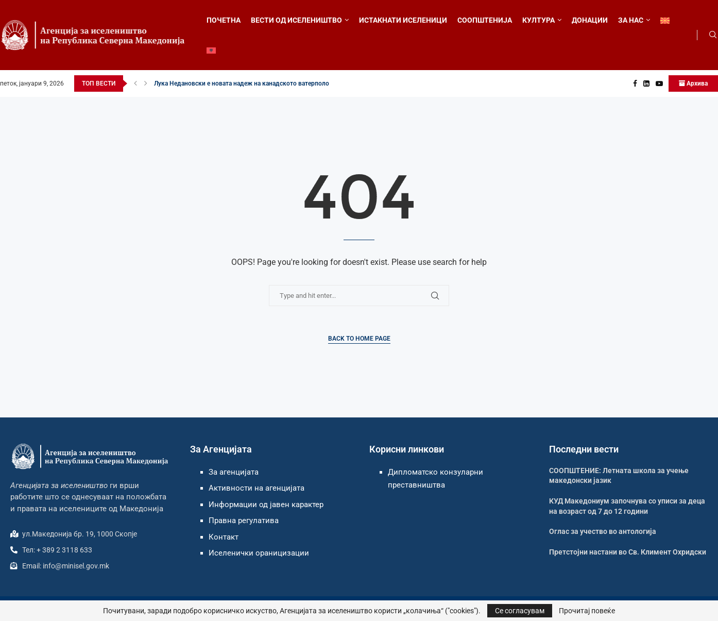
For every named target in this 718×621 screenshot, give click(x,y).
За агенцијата (234, 472)
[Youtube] (659, 83)
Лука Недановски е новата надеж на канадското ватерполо (241, 83)
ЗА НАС (630, 20)
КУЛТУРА (538, 20)
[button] (135, 83)
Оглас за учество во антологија (602, 531)
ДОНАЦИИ (590, 20)
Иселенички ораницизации (259, 553)
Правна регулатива (244, 520)
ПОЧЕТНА (224, 20)
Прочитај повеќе (587, 610)
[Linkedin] (646, 83)
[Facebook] (635, 83)
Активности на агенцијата (256, 488)
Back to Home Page (359, 338)
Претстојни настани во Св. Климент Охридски (627, 552)
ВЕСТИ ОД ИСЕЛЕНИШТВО (296, 20)
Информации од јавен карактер (266, 504)
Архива (693, 83)
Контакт (223, 537)
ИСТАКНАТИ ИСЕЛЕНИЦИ (403, 20)
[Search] (713, 35)
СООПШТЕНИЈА (484, 20)
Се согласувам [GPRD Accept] (519, 611)
